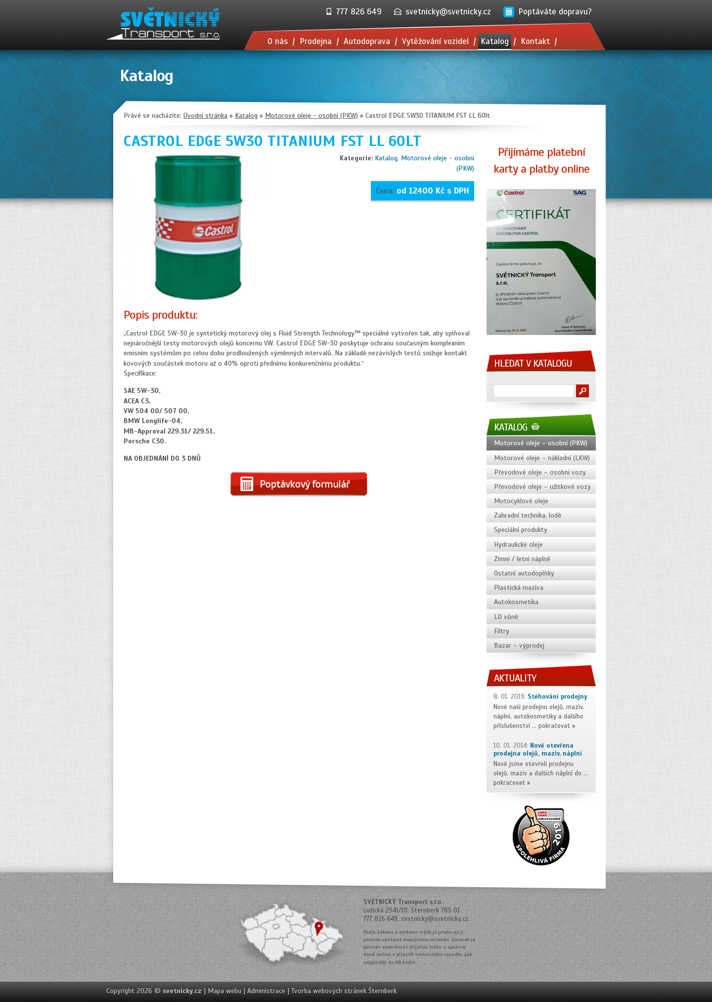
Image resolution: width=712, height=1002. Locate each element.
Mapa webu (224, 991)
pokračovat (554, 726)
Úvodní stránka (205, 115)
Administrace (266, 991)
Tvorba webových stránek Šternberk (344, 991)
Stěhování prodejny (557, 697)
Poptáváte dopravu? (555, 11)
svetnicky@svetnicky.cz (448, 11)
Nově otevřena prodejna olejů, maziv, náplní (537, 750)
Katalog (386, 158)
